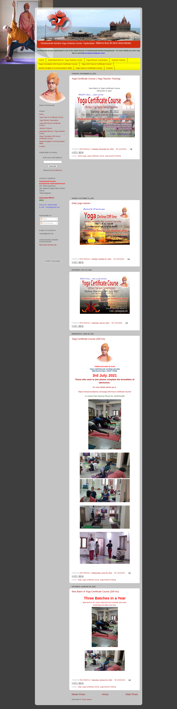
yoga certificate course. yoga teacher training (104, 156)
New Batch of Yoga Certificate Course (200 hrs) (95, 591)
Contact (109, 68)
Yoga (79, 580)
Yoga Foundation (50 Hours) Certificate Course (58, 64)
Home (41, 60)
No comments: (121, 149)
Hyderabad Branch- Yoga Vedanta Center (65, 60)
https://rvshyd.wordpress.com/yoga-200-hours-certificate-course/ (104, 392)
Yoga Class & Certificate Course (89, 68)
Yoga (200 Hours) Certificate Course (96, 64)
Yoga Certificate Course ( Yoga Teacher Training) (96, 78)
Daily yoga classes (81, 203)
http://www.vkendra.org (47, 245)
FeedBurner (57, 170)
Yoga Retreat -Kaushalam (97, 60)
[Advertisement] (104, 178)
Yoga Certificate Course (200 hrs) (88, 339)
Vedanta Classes (119, 60)
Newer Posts (78, 694)
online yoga (82, 156)
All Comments (47, 223)
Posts (44, 219)
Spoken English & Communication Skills (55, 68)
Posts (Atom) (87, 699)
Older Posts (131, 694)
